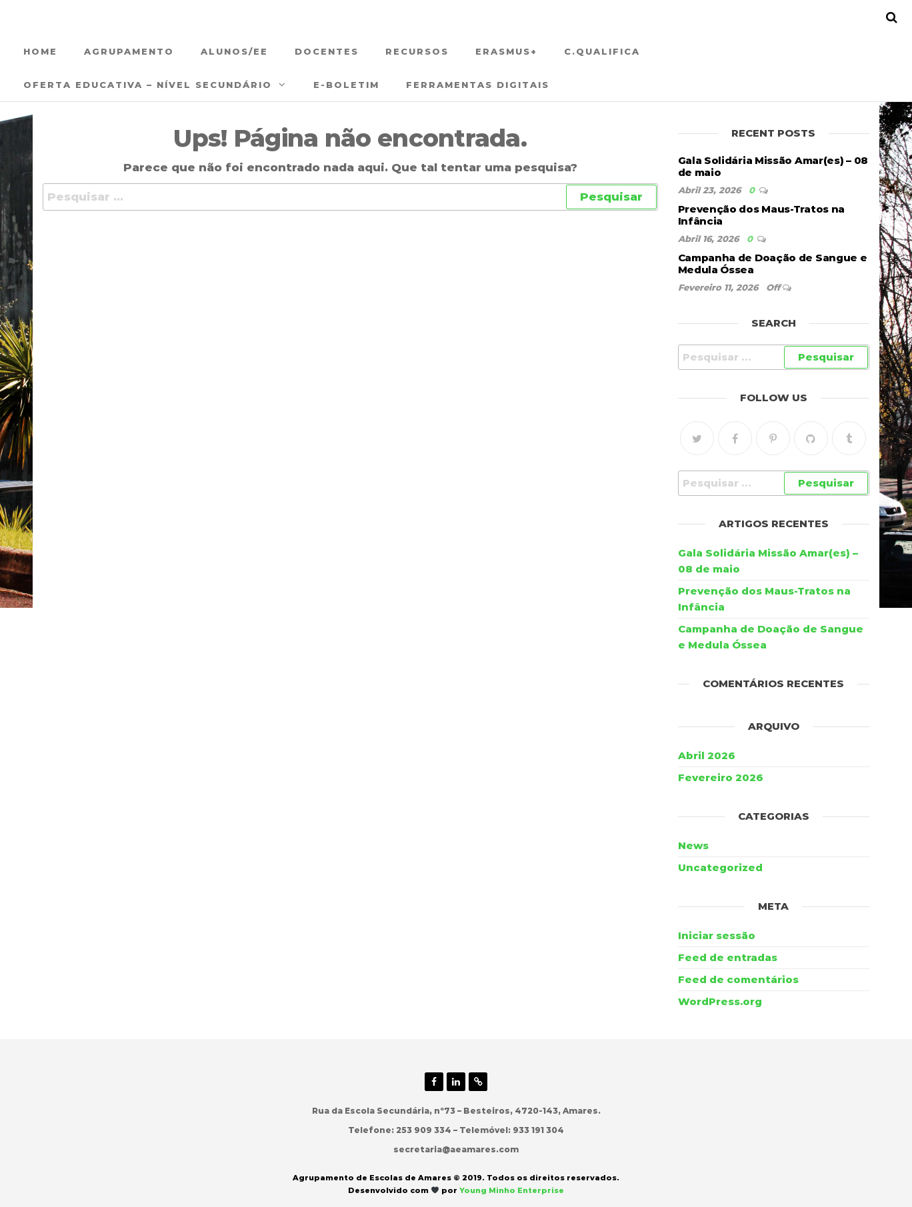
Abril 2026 (706, 755)
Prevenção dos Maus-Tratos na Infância (761, 215)
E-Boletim (346, 84)
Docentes (327, 51)
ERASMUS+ (506, 51)
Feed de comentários (738, 979)
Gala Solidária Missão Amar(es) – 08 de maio (773, 166)
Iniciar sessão (716, 935)
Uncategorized (720, 867)
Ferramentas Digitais (477, 84)
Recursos (417, 51)
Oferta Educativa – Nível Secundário (147, 84)
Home (40, 51)
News (693, 845)
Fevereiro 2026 (720, 777)
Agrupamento (129, 51)
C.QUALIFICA (602, 51)
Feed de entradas (727, 957)
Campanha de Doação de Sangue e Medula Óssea (772, 263)
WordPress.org (720, 1001)
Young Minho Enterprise (511, 1190)
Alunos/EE (234, 51)
